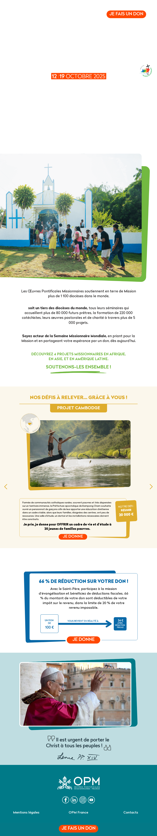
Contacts (130, 812)
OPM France (78, 812)
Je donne (73, 537)
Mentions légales (26, 812)
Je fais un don (79, 828)
